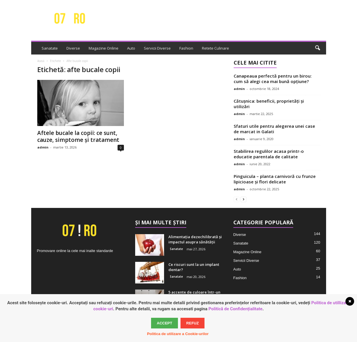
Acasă (40, 61)
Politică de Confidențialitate (236, 308)
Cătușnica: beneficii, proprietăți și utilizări (269, 103)
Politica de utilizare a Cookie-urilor (178, 334)
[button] (317, 48)
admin (43, 147)
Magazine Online (103, 48)
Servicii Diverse (157, 48)
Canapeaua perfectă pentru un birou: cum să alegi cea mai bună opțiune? (273, 78)
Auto (131, 48)
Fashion (186, 48)
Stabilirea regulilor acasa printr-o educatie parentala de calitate (269, 153)
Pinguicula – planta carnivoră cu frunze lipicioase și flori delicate (275, 179)
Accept (164, 323)
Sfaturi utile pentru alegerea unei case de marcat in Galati (274, 128)
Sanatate (50, 48)
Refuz (192, 323)
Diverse (73, 48)
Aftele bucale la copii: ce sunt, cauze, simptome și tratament (78, 136)
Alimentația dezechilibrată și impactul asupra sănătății (195, 239)
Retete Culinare (215, 48)
